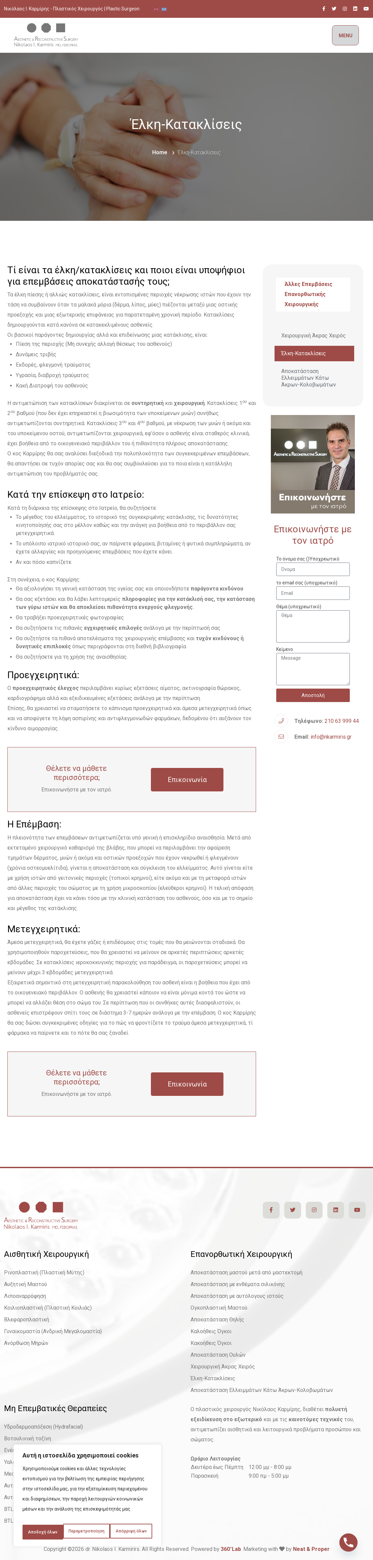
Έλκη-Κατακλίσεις (303, 353)
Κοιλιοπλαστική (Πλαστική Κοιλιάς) (48, 1308)
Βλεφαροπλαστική (26, 1319)
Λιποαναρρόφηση (25, 1296)
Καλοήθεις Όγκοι (211, 1331)
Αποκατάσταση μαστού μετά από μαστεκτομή (246, 1272)
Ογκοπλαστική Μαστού (219, 1308)
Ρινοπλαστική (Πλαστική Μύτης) (44, 1272)
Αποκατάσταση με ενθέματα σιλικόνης (238, 1284)
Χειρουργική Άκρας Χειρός (313, 335)
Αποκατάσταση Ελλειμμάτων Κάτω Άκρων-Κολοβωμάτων (308, 378)
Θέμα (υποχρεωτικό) (298, 606)
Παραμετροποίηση (55, 1517)
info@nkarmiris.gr (330, 737)
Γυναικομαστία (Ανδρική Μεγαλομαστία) (53, 1331)
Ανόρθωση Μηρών (26, 1343)
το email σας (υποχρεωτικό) (306, 582)
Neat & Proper (311, 1549)
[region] (87, 1491)
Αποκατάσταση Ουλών (218, 1355)
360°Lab (231, 1549)
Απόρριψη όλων (120, 1517)
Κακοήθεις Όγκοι (211, 1343)
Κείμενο (284, 649)
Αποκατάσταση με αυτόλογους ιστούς (237, 1296)
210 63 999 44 (342, 721)
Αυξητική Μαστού (25, 1284)
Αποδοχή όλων (87, 1532)
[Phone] (348, 1542)
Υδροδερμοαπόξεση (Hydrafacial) (43, 1427)
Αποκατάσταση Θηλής (217, 1319)
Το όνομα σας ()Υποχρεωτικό (307, 559)
